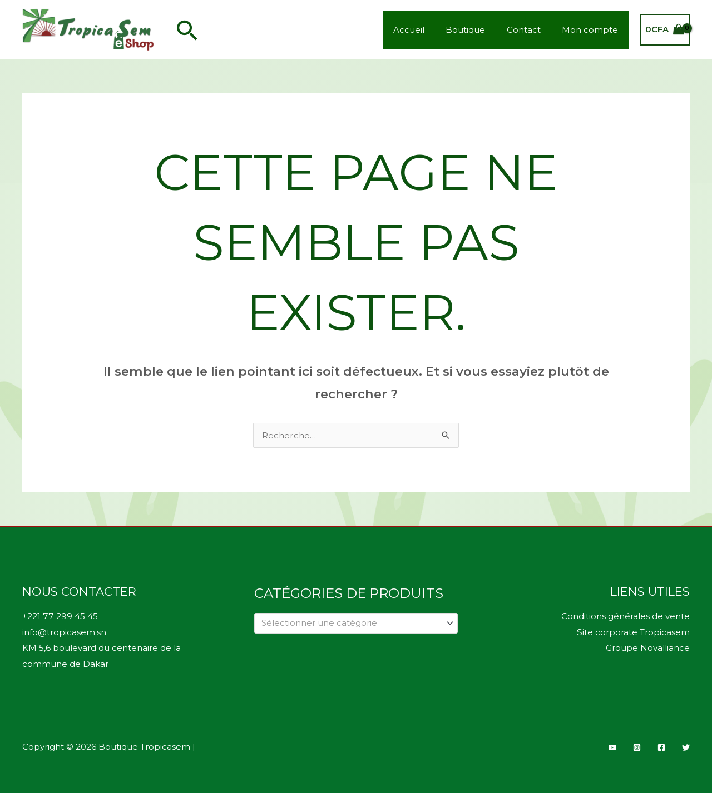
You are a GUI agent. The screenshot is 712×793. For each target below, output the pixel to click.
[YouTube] (612, 746)
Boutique (477, 29)
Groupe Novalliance (648, 647)
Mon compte (592, 29)
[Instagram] (637, 746)
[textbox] (351, 623)
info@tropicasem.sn (64, 631)
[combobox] (356, 623)
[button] (187, 30)
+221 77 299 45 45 (59, 616)
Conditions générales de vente (625, 616)
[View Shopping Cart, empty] (665, 30)
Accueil (425, 29)
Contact (530, 29)
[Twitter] (686, 746)
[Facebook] (661, 746)
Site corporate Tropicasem (633, 631)
